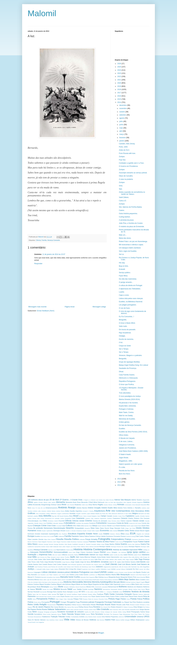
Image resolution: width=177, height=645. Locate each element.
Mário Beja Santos (127, 579)
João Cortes (38, 559)
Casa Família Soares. (127, 375)
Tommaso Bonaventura (34, 616)
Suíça (147, 612)
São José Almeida (124, 609)
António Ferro (122, 508)
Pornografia (45, 602)
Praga (78, 602)
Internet (92, 555)
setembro (123, 115)
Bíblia (41, 516)
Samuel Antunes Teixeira (81, 609)
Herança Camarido (53, 240)
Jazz (77, 557)
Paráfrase (100, 594)
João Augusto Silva (125, 557)
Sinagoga (40, 612)
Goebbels (75, 544)
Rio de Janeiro (38, 607)
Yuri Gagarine (40, 622)
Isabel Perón (137, 555)
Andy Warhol (93, 504)
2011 (119, 485)
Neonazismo (106, 589)
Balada (93, 513)
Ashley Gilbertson (51, 513)
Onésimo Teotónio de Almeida (136, 592)
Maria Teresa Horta (101, 579)
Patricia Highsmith (143, 594)
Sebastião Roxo (134, 609)
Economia (104, 530)
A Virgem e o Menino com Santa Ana (94, 500)
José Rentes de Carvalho (55, 567)
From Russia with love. (127, 153)
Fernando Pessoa (120, 536)
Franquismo (127, 542)
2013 (119, 479)
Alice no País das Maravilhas (114, 502)
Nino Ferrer (141, 589)
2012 (119, 482)
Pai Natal (60, 594)
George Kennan (48, 544)
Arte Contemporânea (120, 511)
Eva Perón (44, 536)
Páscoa (135, 594)
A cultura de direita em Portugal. (131, 285)
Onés (120, 592)
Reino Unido (33, 604)
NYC (83, 592)
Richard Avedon (134, 604)
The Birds (106, 614)
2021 (119, 80)
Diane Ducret (104, 528)
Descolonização (59, 528)
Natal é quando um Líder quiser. (131, 464)
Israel (30, 557)
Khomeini (62, 569)
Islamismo (145, 555)
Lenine (113, 569)
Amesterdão (37, 504)
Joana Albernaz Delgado (88, 557)
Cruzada (58, 525)
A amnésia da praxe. (126, 220)
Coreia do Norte (122, 523)
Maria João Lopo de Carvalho (48, 579)
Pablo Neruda (52, 594)
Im (38, 555)
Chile (40, 521)
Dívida (39, 530)
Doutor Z (68, 530)
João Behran (135, 557)
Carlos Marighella (65, 518)
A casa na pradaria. (126, 179)
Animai (115, 504)
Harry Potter (76, 546)
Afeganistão (145, 500)
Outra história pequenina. (128, 213)
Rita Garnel (74, 607)
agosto (122, 118)
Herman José (52, 550)
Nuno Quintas (57, 592)
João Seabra (118, 559)
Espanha (81, 534)
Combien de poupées (82, 523)
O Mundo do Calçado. (127, 438)
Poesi (128, 599)
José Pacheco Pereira (41, 567)
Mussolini (64, 589)
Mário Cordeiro (141, 579)
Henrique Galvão (104, 546)
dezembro (123, 105)
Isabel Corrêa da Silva (116, 555)
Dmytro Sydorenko (47, 530)
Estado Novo (92, 534)
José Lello (102, 564)
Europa (31, 536)
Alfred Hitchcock (98, 502)
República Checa (70, 604)
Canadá (109, 516)
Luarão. (122, 292)
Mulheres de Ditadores (135, 587)
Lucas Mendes (128, 572)
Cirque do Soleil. (125, 346)
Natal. (74, 589)
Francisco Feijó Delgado (39, 542)
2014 (119, 102)
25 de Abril (54, 500)
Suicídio (31, 614)
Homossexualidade (61, 552)
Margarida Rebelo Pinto (128, 577)
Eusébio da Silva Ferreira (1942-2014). (133, 432)
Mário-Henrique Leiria (44, 582)
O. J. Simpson (108, 592)
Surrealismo (38, 614)
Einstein (37, 534)
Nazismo (98, 589)
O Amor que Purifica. (126, 384)
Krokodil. (122, 269)
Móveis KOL (90, 587)
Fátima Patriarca (89, 536)
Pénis (34, 599)
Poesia (133, 599)
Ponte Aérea (37, 602)
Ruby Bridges (138, 607)
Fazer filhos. (123, 276)
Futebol (140, 542)
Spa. (120, 189)
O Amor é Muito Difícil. (127, 323)
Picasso (85, 599)
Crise (49, 526)
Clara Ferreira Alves (114, 521)
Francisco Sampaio (82, 542)
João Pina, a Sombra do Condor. (131, 223)
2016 (119, 96)
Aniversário (128, 504)
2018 (119, 89)
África (30, 502)
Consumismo (111, 523)
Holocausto (34, 552)
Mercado (116, 582)
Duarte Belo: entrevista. (127, 406)
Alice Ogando (127, 502)
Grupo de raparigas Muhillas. (129, 362)
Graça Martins (109, 544)
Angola (100, 505)
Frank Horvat (119, 542)
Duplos (97, 530)
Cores (139, 523)
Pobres (123, 599)
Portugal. (63, 602)
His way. (122, 263)
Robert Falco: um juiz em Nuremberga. (133, 241)
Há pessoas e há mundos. (128, 403)
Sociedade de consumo (75, 612)
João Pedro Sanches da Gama (84, 559)
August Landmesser (63, 513)
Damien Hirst (88, 525)
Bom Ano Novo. (124, 474)
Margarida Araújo (114, 577)
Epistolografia (53, 534)
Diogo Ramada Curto (117, 528)
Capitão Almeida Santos (142, 516)
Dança (94, 526)
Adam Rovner (110, 500)
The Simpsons (114, 614)
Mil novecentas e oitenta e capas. (131, 245)
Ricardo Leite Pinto (122, 604)
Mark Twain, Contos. (126, 412)
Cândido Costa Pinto (119, 516)
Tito (143, 614)
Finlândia (82, 539)
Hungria (114, 552)
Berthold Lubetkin (33, 516)
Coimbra (49, 523)
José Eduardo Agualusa (75, 564)
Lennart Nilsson (120, 569)
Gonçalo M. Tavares (85, 544)
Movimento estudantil (101, 587)
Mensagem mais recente (37, 307)
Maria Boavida (141, 577)
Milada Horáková (126, 584)
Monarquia (45, 587)
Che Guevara (144, 518)
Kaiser (48, 569)
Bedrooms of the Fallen (125, 513)
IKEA (147, 552)
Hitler (140, 549)
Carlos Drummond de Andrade (49, 518)
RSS (109, 607)
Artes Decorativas (137, 511)
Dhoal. (121, 372)
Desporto (87, 528)
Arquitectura (99, 511)
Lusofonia (92, 574)
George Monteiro (59, 544)
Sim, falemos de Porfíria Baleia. (130, 207)
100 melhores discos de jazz (38, 500)
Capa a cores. (124, 295)
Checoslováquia (33, 521)
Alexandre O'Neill (87, 502)
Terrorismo (99, 614)
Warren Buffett (120, 620)
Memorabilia (77, 582)
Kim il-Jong (69, 569)
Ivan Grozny (41, 557)
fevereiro (122, 138)
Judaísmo (99, 567)
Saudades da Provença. (128, 368)
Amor (64, 504)
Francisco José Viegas (53, 542)
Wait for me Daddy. (126, 416)
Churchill (61, 521)
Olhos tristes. (124, 435)
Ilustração (32, 554)
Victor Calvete (59, 620)
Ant (44, 508)
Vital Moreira (100, 620)
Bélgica (135, 513)
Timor (136, 614)
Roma (91, 607)
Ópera (30, 594)
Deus (93, 528)
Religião (43, 604)
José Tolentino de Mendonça (79, 567)
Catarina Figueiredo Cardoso (103, 518)
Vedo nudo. (123, 326)
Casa (73, 518)
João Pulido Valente (108, 559)
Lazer (108, 569)
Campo (103, 516)
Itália (34, 557)
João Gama (47, 559)
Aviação (78, 513)
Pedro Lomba (119, 596)
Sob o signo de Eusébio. (128, 251)
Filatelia (146, 536)
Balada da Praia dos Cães (103, 513)
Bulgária (94, 516)
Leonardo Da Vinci (132, 569)
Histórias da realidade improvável (125, 550)
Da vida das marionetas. (128, 279)
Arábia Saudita (70, 511)
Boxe (71, 516)
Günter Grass (45, 546)
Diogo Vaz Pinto (130, 528)
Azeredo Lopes (85, 513)
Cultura (69, 525)
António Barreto (81, 508)
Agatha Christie (38, 502)
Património (32, 596)
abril (121, 131)
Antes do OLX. (124, 150)
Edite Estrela (113, 530)
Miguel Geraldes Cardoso (48, 584)
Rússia (44, 609)
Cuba (63, 525)
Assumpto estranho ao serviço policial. (133, 173)
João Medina (56, 559)
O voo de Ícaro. (124, 308)
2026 (119, 64)
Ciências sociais (78, 521)
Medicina (68, 582)
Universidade (130, 616)
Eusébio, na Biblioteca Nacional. (131, 302)
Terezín (88, 614)
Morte (60, 587)
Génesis (40, 544)
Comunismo (101, 523)
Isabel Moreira (128, 555)
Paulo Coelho (56, 596)
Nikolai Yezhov (132, 589)
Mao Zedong (99, 577)
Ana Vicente (70, 504)
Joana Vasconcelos (112, 557)
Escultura (72, 534)
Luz (96, 574)
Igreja (129, 552)
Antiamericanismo (52, 508)
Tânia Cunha (46, 614)
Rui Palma (146, 607)
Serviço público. (125, 273)
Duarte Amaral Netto (89, 530)
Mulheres (123, 587)
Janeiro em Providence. (127, 448)
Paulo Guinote (74, 596)
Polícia (139, 599)
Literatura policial (63, 572)
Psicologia (108, 602)
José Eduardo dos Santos (90, 564)
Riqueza (47, 607)
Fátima (81, 536)
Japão (72, 557)
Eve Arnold (50, 536)
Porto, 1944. (123, 147)
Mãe (118, 575)
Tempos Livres (79, 614)
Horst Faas (72, 552)
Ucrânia (81, 616)
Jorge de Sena (85, 562)
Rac (123, 602)
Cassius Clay (89, 518)
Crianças (37, 525)
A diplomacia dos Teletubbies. (130, 289)
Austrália (72, 513)
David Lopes (130, 525)
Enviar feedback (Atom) (45, 311)
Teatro (64, 614)
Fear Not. (122, 160)
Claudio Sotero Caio (40, 523)
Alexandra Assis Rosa (73, 502)
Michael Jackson (131, 582)
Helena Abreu (85, 546)
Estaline (106, 534)
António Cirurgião (94, 508)
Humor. (109, 552)
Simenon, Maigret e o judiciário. (130, 355)
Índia (50, 555)
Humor (103, 552)
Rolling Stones (83, 607)
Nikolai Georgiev (123, 589)
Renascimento (51, 604)
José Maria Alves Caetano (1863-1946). (133, 451)
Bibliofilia (47, 516)
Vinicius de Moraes (82, 620)
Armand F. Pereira (88, 511)
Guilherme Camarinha (34, 546)
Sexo (34, 612)
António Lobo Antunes (39, 511)
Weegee (127, 620)
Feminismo (109, 536)
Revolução (100, 605)
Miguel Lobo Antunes (64, 584)
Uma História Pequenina (109, 616)
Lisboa (44, 572)
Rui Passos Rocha (34, 609)
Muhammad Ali (113, 587)
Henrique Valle (145, 546)
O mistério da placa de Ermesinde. (131, 226)
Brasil (75, 516)
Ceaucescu (116, 518)
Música (57, 589)
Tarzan (59, 614)
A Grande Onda (76, 500)
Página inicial (70, 307)
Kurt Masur (91, 569)
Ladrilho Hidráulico (101, 569)
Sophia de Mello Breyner (92, 612)
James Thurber (64, 557)
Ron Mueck (104, 607)
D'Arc (74, 525)
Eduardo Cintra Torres (126, 531)
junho (121, 125)
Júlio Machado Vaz (133, 567)
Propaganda (99, 602)
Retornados (86, 604)
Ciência (38, 240)
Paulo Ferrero (65, 596)
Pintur (106, 599)
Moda (39, 587)
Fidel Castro (140, 536)
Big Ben (54, 516)
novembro (123, 108)
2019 (119, 86)
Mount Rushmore (81, 587)
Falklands (61, 536)
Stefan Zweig (122, 612)
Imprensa (43, 554)
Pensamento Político (45, 599)
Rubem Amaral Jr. (117, 607)
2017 (119, 93)
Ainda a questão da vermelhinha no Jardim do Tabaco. (132, 193)
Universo (140, 617)
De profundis (38, 528)
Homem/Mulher (46, 552)
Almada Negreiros (137, 502)
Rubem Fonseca (128, 607)
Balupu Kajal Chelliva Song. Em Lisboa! (133, 365)
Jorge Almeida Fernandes (52, 562)
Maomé (106, 577)
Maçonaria (101, 574)
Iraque (101, 555)
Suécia (142, 612)
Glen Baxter (68, 544)
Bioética (66, 516)
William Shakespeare (137, 620)
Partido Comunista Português (121, 594)
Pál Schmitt (67, 594)
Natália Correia (82, 589)
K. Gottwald (38, 569)
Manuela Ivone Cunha (70, 577)
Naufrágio (91, 589)
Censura (124, 518)
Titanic (140, 614)
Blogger (101, 633)
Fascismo (75, 536)
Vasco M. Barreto (33, 620)
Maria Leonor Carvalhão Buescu (67, 579)
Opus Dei (35, 594)
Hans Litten (62, 546)
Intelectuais (84, 554)
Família (44, 240)
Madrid (113, 574)
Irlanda (106, 555)
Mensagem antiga (99, 307)
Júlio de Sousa (123, 567)
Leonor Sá (142, 569)
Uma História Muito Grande (93, 616)
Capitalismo (130, 516)
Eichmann (31, 534)
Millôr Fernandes (144, 584)
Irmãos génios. (124, 422)
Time (132, 614)
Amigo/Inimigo (46, 504)
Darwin (109, 525)
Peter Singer (59, 599)
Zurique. (122, 157)
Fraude (135, 542)
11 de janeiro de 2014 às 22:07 (53, 254)
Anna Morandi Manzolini (139, 504)
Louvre (116, 572)
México (123, 582)
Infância (64, 555)
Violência (92, 620)
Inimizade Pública (73, 555)
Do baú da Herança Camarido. (130, 425)
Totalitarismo (46, 616)
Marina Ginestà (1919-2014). (129, 399)
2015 (119, 99)
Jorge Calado (75, 562)
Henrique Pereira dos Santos (119, 546)
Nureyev (75, 592)
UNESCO (121, 616)
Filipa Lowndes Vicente (35, 539)
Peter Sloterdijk (68, 599)
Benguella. (123, 320)
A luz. (121, 342)
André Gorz (84, 504)
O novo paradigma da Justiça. (130, 396)
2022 (119, 76)
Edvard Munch (140, 530)
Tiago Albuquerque (124, 614)
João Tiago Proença (141, 559)
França (128, 539)
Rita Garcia (67, 607)
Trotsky (68, 616)
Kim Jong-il (77, 569)
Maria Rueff (92, 579)
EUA (133, 533)
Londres (110, 572)
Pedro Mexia (129, 596)
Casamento (80, 518)
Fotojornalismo (117, 539)
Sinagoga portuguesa (50, 612)
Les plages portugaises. (127, 305)
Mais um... (123, 235)
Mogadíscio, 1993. (125, 461)
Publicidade (117, 602)
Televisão (70, 614)
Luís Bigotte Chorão (139, 572)
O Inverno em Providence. (128, 166)
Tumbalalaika (75, 616)
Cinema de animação (100, 521)
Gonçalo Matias (96, 544)
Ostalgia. (122, 336)
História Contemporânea (97, 549)
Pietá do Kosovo (93, 599)
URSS (146, 616)
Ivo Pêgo (47, 557)
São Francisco (114, 609)
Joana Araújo (101, 557)
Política (146, 599)
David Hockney (121, 525)
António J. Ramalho (134, 508)
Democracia (48, 528)
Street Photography (133, 612)
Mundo (39, 589)
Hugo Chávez (80, 552)
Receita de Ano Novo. (127, 471)
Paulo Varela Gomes (98, 596)
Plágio (117, 599)
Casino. (122, 210)
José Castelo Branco (46, 564)
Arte (108, 510)
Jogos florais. (124, 458)
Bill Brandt (60, 516)
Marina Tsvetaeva (113, 579)
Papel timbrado (82, 594)
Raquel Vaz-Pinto (130, 602)
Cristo (53, 526)
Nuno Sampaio (68, 592)
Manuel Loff (145, 574)
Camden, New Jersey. (127, 144)
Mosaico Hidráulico (69, 587)
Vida (66, 619)
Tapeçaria (54, 614)
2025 (119, 67)
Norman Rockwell (33, 592)
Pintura (111, 599)
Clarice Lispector (126, 521)
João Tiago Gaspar (128, 559)
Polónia (30, 602)
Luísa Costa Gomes (81, 574)
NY (80, 592)
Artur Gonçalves (40, 513)
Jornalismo (95, 562)
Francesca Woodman (138, 539)
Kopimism (85, 569)
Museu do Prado (48, 589)
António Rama (60, 511)
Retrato (93, 604)
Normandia (43, 592)
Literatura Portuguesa (79, 572)
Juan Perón (91, 567)
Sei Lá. (121, 254)
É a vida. (122, 467)
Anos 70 (34, 508)
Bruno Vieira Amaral (85, 516)
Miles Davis (135, 584)
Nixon (147, 589)
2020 (119, 83)
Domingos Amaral (59, 530)
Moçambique (32, 587)
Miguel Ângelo (140, 582)
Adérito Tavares (136, 500)
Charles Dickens (133, 518)
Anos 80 (39, 508)
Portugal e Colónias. (126, 409)
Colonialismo (69, 523)
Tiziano (147, 614)
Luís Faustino (41, 574)
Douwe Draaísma (77, 530)
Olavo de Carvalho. (126, 176)
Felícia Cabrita (101, 536)
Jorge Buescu (66, 562)
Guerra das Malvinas (133, 544)
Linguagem (37, 572)
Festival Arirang (130, 536)
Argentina (79, 511)
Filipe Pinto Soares (49, 539)
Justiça (31, 569)
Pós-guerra (71, 602)
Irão (97, 555)
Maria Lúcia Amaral (82, 579)
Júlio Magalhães (144, 567)
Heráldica (30, 550)
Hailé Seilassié (54, 546)
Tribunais (61, 617)
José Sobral (67, 567)
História (78, 549)
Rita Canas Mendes (57, 607)
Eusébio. (122, 429)
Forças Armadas (91, 539)
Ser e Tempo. (124, 349)
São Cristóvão (103, 609)
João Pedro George (68, 559)
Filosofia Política (71, 539)
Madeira (108, 574)
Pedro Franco (110, 596)
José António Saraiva (128, 562)
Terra (92, 614)
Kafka (44, 569)
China (45, 521)
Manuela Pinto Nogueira (87, 577)
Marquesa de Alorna (57, 582)
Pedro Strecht (138, 596)
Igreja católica (139, 552)
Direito (139, 528)
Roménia (96, 607)
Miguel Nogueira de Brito (96, 584)
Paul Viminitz (48, 596)
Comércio (92, 523)
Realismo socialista (142, 602)
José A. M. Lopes (115, 562)
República (60, 605)
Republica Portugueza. (127, 381)
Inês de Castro (56, 555)
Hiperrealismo (61, 550)
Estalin (101, 534)
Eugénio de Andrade (143, 534)
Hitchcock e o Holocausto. (128, 378)
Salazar (51, 609)
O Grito (100, 592)
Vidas (72, 620)
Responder (38, 264)
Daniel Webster (102, 525)
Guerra (124, 544)
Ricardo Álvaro (110, 605)
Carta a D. (123, 201)
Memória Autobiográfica (102, 582)
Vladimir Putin (110, 620)
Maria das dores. (125, 238)
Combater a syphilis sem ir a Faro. (131, 163)
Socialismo (61, 612)
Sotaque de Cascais (111, 612)
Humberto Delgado (92, 552)
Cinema (88, 521)
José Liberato (111, 564)
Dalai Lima (80, 525)
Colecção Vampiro (58, 523)
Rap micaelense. (125, 333)
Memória (87, 582)
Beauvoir (114, 513)
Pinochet (101, 599)
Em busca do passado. (127, 330)
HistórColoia (69, 550)
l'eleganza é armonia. (127, 445)
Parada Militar (92, 594)
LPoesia (120, 572)
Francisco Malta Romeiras (68, 542)
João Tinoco (32, 562)
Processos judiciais (87, 602)
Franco (111, 542)
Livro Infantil (94, 572)
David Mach (137, 525)
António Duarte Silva (109, 508)
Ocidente (116, 592)
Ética (122, 534)
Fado (56, 536)
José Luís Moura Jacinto (127, 564)
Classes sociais (138, 521)
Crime (43, 525)
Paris (106, 594)
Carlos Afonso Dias (34, 518)
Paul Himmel (40, 596)
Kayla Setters (54, 569)
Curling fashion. (124, 217)
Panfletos (74, 594)
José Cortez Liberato (60, 564)
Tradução (54, 617)
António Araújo (67, 507)
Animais (120, 504)
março (121, 134)
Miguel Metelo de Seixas (79, 584)
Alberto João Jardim (49, 502)
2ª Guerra (64, 500)
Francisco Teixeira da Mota (99, 542)
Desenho (70, 528)
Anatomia (78, 504)
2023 (119, 73)
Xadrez (147, 620)
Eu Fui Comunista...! (126, 317)
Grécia (117, 544)
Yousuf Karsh (32, 622)
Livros (102, 571)
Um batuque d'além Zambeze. (130, 248)
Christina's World (53, 521)
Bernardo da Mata (143, 513)
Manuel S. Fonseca (34, 577)
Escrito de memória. (126, 339)
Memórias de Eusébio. (127, 419)
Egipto (147, 530)
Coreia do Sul (133, 523)
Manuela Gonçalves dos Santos (50, 577)
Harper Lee (69, 546)
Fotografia (104, 539)
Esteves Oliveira (115, 534)
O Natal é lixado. (125, 454)
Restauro (79, 604)
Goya (102, 544)
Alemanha (60, 502)
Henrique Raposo (134, 546)
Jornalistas (105, 562)
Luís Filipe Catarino (52, 574)
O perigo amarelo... (126, 282)
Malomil (42, 13)
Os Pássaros (43, 594)
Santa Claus (92, 609)
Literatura (52, 572)
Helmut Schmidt (94, 546)
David (114, 525)
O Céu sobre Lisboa (92, 592)
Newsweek (114, 589)
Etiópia (127, 534)
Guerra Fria (145, 544)
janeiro (122, 141)
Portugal (55, 601)
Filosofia (59, 539)
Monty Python (53, 587)
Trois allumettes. (125, 393)
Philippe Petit (77, 599)
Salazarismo (60, 609)
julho (121, 121)
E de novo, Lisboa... (126, 441)
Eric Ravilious (63, 534)
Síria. (121, 186)
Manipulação (125, 575)
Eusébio (37, 536)
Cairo (98, 516)
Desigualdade (79, 528)
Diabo (97, 528)
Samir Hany (69, 609)
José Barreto (141, 562)
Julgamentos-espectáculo (110, 567)
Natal (69, 589)
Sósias (102, 612)
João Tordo (40, 562)
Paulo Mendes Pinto (85, 596)
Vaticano (43, 620)
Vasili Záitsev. (124, 197)
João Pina (97, 559)
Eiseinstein (44, 534)
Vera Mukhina (50, 620)
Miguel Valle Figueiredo (112, 584)
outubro (122, 112)
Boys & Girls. (123, 266)
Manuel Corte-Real (136, 574)
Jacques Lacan (55, 557)
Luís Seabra (70, 574)
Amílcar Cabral (56, 504)
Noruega (50, 592)
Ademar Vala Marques (122, 500)
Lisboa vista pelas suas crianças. (131, 298)
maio (121, 128)
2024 (119, 70)
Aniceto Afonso (107, 504)
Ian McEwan (122, 552)
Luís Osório (61, 574)
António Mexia (51, 511)
